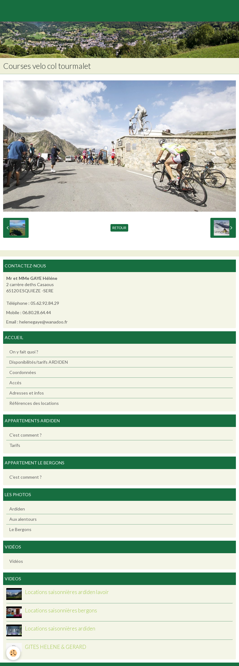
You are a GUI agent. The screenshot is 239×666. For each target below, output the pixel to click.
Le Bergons (20, 529)
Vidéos (16, 561)
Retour (119, 227)
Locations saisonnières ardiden (60, 628)
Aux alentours (23, 519)
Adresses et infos (26, 392)
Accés (15, 382)
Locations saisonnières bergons (61, 610)
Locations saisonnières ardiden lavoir (67, 592)
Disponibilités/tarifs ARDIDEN (38, 362)
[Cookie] (13, 653)
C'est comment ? (25, 435)
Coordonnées (22, 372)
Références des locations (34, 403)
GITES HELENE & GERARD (55, 647)
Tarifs (14, 445)
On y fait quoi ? (23, 351)
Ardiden (17, 508)
